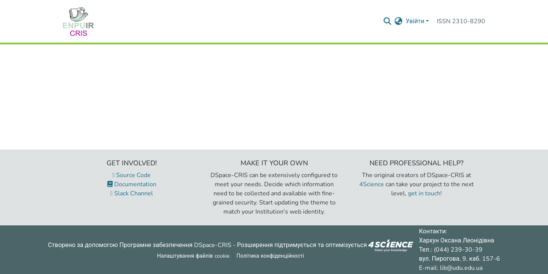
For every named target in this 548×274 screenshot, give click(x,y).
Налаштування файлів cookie (193, 256)
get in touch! (425, 193)
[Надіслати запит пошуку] (387, 21)
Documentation (131, 184)
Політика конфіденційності (270, 256)
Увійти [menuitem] (415, 21)
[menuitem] (398, 21)
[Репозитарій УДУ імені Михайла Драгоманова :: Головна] (78, 21)
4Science (371, 184)
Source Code (132, 175)
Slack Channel (131, 193)
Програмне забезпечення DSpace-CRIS (175, 245)
